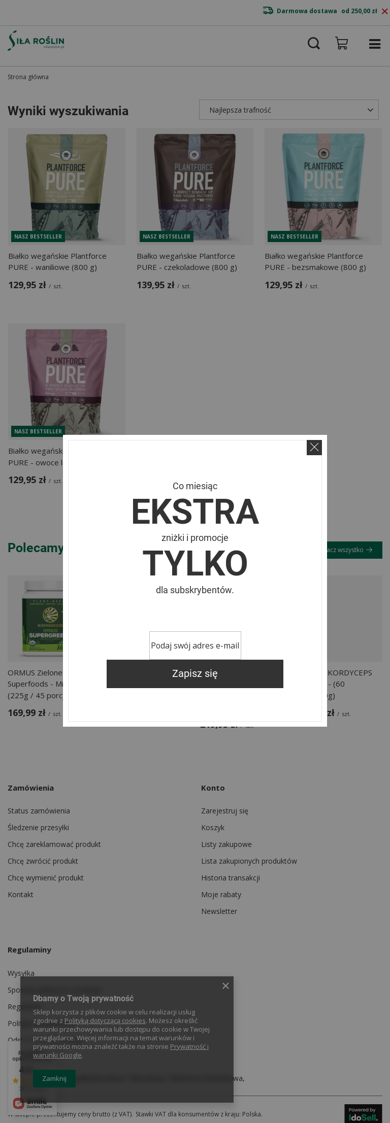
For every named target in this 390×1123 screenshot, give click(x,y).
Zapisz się (195, 673)
